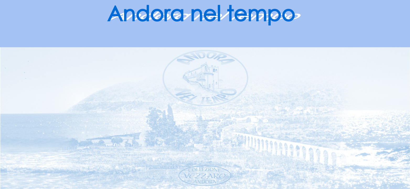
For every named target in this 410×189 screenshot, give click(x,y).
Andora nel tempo (201, 13)
